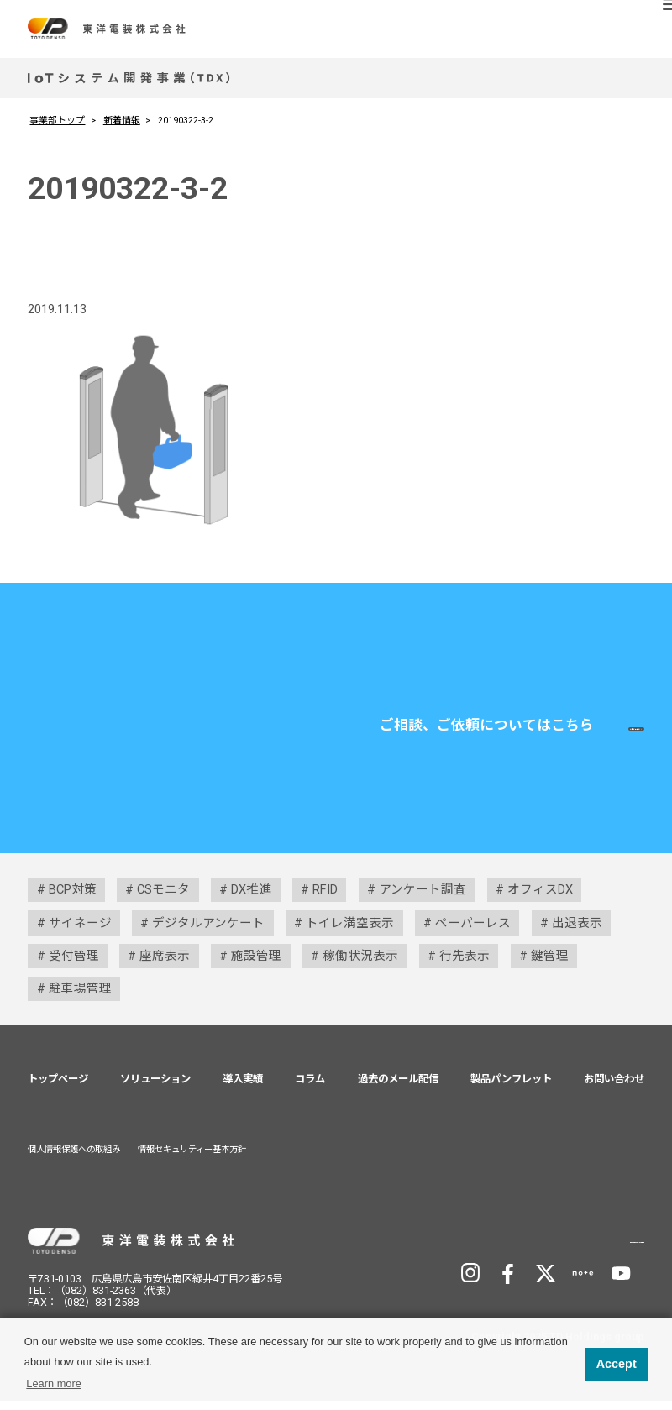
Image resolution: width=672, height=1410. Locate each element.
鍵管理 (550, 964)
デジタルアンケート (208, 931)
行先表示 (464, 964)
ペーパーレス (473, 931)
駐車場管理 (80, 997)
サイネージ (80, 931)
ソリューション (155, 1087)
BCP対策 (73, 898)
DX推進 (251, 898)
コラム (310, 1087)
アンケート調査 (422, 898)
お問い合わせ (526, 733)
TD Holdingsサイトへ (558, 1248)
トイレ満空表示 (350, 931)
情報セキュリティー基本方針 (192, 1158)
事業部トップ (57, 120)
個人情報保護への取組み (74, 1158)
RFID (325, 898)
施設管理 (256, 964)
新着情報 (121, 120)
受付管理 (74, 964)
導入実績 (243, 1087)
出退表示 (577, 931)
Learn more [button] (53, 1383)
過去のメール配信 (398, 1087)
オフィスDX (540, 898)
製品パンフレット (511, 1087)
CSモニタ (163, 898)
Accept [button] (616, 1364)
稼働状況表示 (360, 964)
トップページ (58, 1087)
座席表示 (164, 964)
